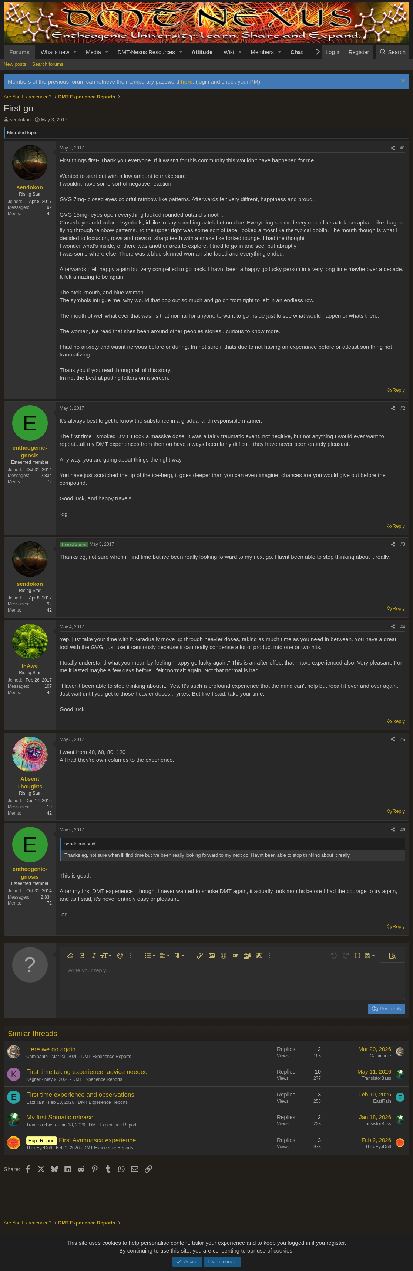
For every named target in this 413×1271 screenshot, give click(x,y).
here (187, 81)
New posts (15, 64)
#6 (402, 829)
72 (49, 481)
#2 (402, 408)
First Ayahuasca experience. (98, 1140)
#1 (402, 148)
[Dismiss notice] (402, 81)
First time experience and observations (80, 1094)
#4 (402, 626)
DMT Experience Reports (106, 1056)
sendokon (20, 119)
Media (93, 52)
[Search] (392, 52)
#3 (402, 544)
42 (49, 213)
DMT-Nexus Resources (146, 52)
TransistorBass (376, 1078)
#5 (402, 739)
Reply (399, 390)
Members (262, 52)
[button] (75, 52)
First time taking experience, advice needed (87, 1071)
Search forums (48, 64)
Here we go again (50, 1049)
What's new (55, 52)
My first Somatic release (59, 1117)
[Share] (393, 148)
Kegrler (33, 1079)
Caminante (37, 1056)
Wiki (229, 52)
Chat (297, 52)
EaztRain (35, 1102)
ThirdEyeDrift (39, 1147)
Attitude (202, 52)
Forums (19, 52)
